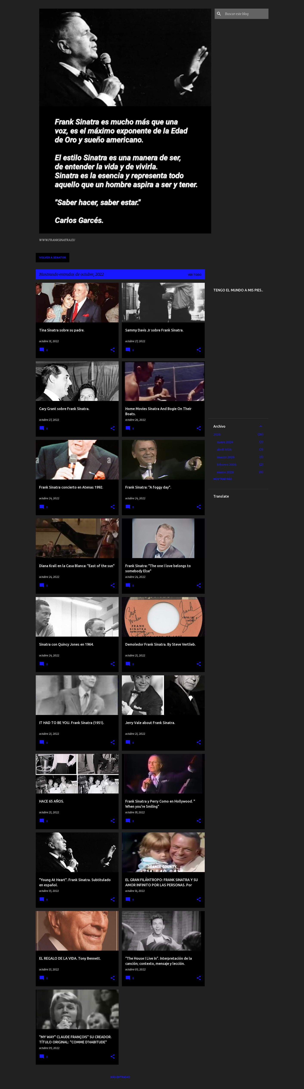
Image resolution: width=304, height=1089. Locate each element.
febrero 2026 (226, 465)
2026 (217, 434)
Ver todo (195, 274)
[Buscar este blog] (245, 14)
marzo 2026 (226, 457)
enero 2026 (225, 472)
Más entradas (120, 1077)
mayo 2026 (225, 442)
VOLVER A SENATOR (52, 257)
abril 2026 (224, 450)
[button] (112, 350)
